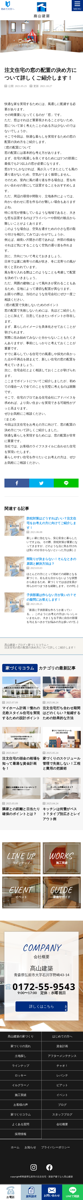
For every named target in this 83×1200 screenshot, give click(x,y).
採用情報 (20, 1134)
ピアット (62, 1085)
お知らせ (30, 1147)
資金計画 (62, 1046)
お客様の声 (21, 1104)
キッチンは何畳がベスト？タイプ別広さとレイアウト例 (62, 814)
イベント (62, 1095)
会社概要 (62, 1124)
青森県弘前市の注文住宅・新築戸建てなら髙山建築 (47, 1176)
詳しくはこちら (41, 1006)
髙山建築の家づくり (21, 1036)
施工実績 (20, 1095)
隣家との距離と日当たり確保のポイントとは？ (21, 811)
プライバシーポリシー (55, 1147)
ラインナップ (20, 1065)
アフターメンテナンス (62, 1056)
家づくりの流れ (21, 1046)
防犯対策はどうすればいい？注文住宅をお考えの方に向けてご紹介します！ (51, 522)
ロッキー (20, 1075)
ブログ (62, 1104)
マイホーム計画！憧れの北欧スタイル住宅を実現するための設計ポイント (21, 713)
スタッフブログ (62, 1114)
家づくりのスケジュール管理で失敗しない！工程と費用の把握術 (62, 763)
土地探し (20, 1056)
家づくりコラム (21, 1114)
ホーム (15, 1147)
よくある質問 (20, 1124)
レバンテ (62, 1075)
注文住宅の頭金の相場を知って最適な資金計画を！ (21, 763)
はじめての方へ (62, 1036)
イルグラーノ (20, 1085)
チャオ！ (62, 1065)
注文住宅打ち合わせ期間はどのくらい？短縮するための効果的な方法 (62, 713)
